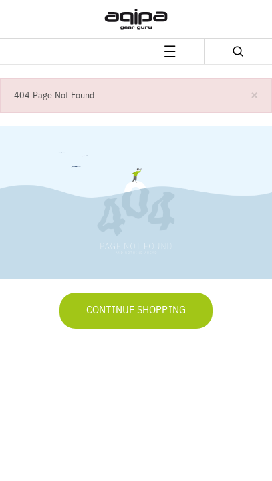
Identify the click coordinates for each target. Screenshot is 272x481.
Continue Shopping (136, 310)
